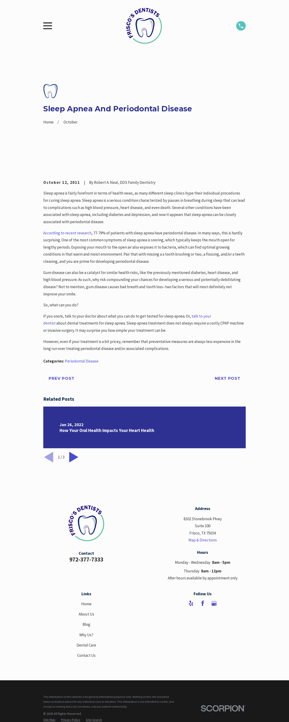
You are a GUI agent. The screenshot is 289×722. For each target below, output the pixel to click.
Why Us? (86, 634)
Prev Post (61, 378)
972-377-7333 (86, 559)
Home (86, 603)
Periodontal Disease (81, 361)
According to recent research (67, 233)
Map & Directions (202, 540)
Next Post (227, 378)
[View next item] (73, 457)
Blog (86, 624)
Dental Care (86, 645)
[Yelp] (191, 603)
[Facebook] (202, 603)
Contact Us (86, 655)
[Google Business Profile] (214, 603)
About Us (86, 614)
